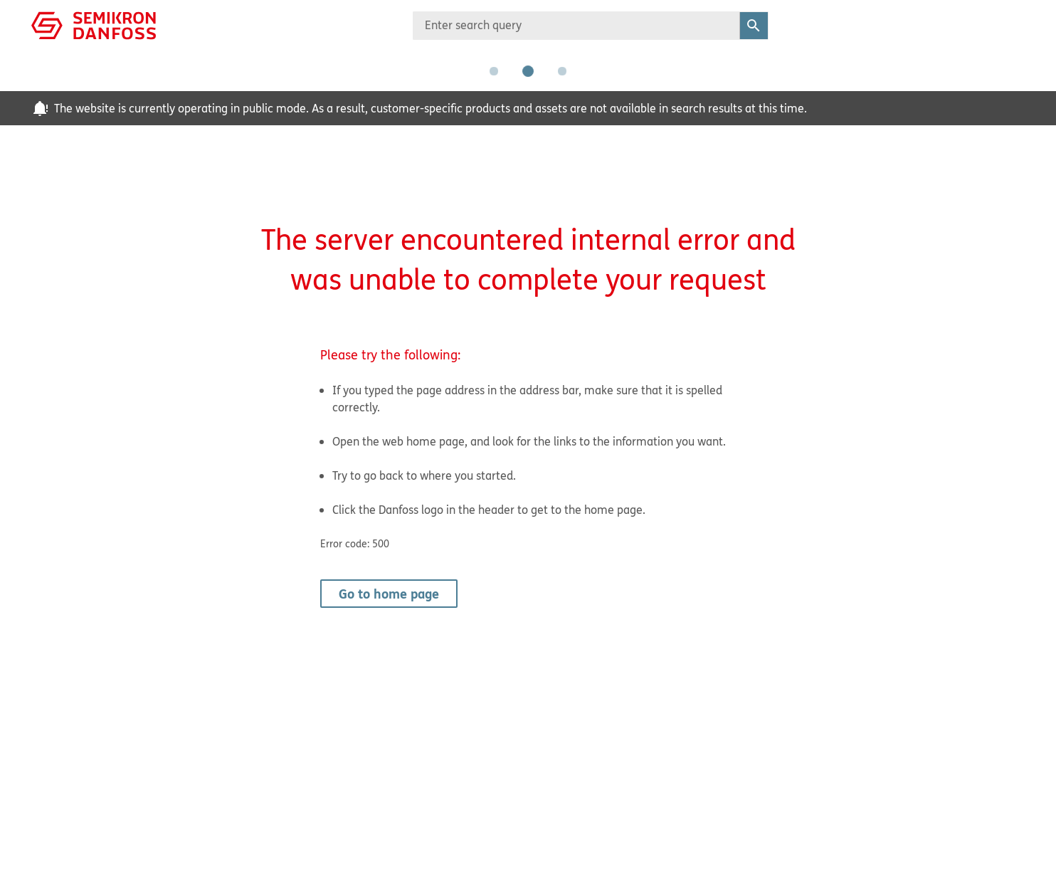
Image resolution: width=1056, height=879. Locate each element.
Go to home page (389, 593)
